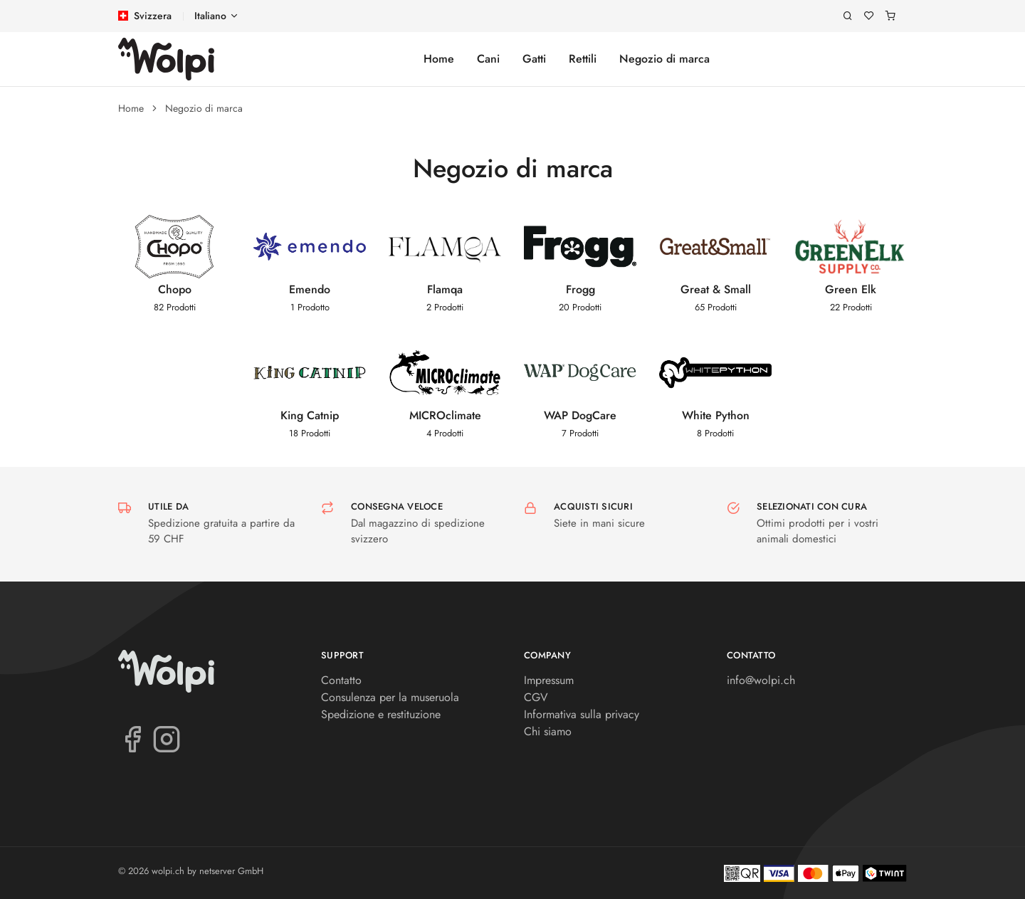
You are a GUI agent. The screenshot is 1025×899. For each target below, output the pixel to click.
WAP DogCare (580, 415)
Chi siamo (548, 731)
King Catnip (309, 415)
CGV (536, 697)
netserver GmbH (231, 871)
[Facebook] (132, 738)
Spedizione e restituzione (381, 714)
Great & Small (715, 289)
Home (439, 59)
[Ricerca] (847, 16)
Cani (488, 59)
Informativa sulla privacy (581, 714)
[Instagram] (166, 738)
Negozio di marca (664, 59)
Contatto (341, 680)
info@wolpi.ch (761, 680)
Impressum (549, 680)
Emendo (309, 289)
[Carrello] (890, 16)
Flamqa (445, 289)
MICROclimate (445, 415)
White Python (716, 415)
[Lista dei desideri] (869, 16)
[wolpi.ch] (166, 59)
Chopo (174, 289)
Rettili (582, 59)
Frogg (580, 289)
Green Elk (850, 289)
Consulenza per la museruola (390, 697)
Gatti (534, 59)
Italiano (210, 16)
